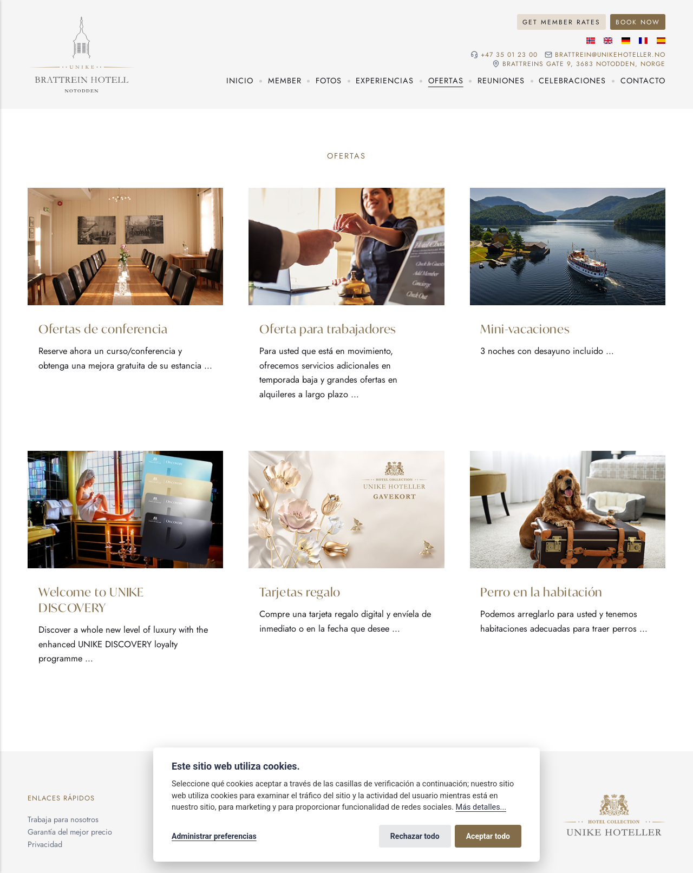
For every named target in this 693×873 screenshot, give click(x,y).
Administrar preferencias (214, 836)
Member (285, 80)
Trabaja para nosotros (63, 819)
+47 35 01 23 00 (509, 54)
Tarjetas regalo (300, 591)
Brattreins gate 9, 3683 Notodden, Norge (583, 64)
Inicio (239, 80)
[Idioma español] (661, 40)
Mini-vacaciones (525, 328)
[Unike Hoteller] (614, 800)
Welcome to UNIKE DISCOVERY (91, 599)
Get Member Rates (561, 22)
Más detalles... (481, 807)
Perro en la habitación (541, 591)
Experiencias (385, 80)
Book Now (638, 22)
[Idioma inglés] (608, 40)
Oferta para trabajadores (327, 328)
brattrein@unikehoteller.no (610, 54)
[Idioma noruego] (590, 40)
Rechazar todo (415, 836)
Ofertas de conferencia (103, 328)
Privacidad (45, 844)
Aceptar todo (488, 836)
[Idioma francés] (643, 40)
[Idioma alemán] (626, 40)
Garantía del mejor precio (70, 831)
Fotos (329, 80)
